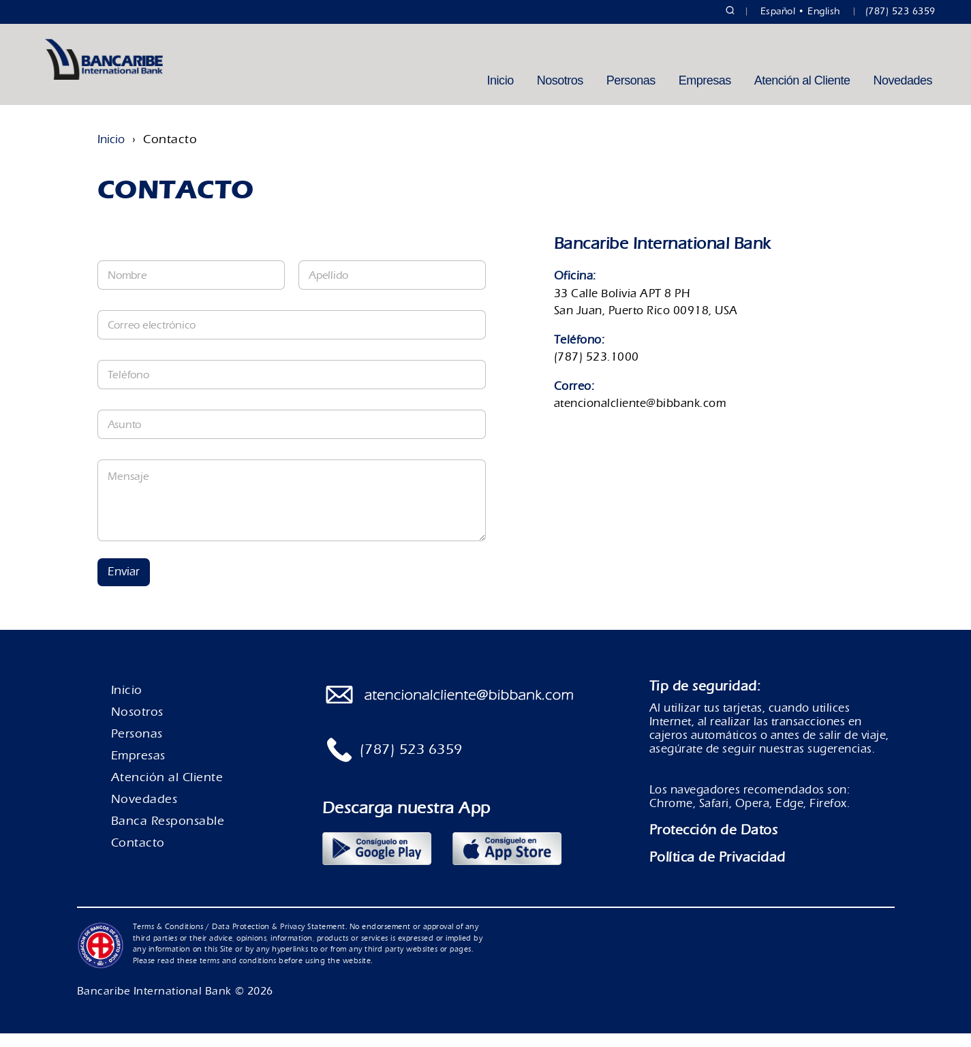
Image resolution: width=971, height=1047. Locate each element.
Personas (631, 94)
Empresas (705, 94)
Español (778, 11)
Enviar (124, 585)
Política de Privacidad (717, 871)
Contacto (138, 856)
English (824, 11)
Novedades (902, 94)
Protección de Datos (713, 843)
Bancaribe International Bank (154, 1005)
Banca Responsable (168, 835)
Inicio (500, 94)
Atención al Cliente (802, 94)
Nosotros (560, 94)
